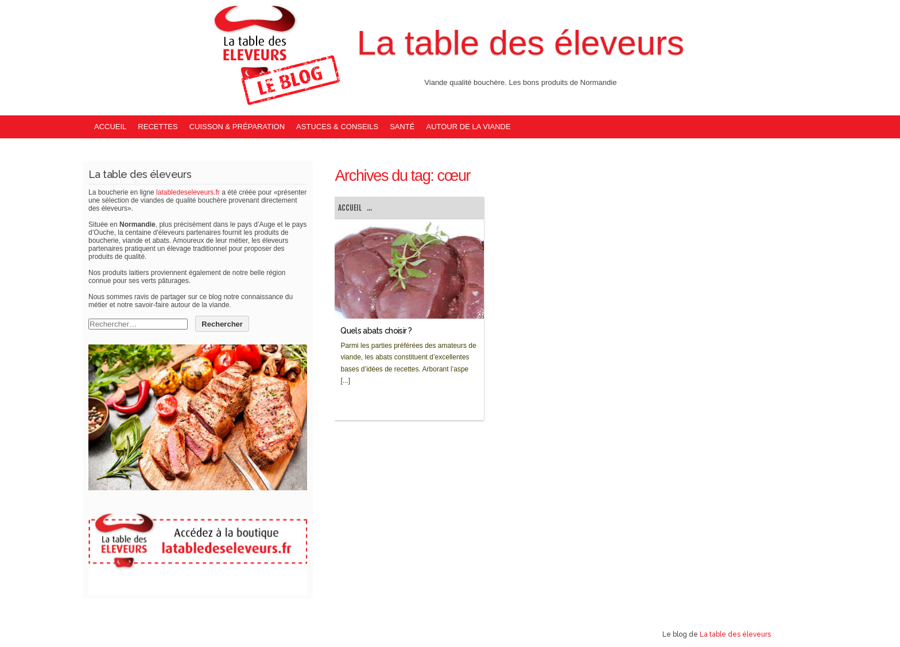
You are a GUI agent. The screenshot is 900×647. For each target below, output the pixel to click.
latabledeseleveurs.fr (188, 192)
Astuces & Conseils (337, 126)
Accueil (110, 126)
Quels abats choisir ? (376, 330)
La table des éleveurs (520, 43)
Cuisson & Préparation (237, 126)
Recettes (157, 126)
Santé (402, 126)
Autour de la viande (468, 126)
